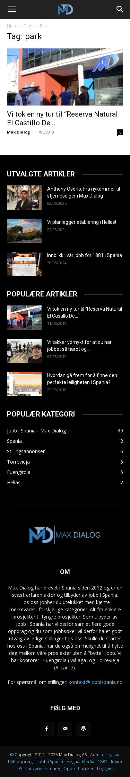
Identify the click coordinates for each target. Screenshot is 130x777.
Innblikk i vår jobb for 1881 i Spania (84, 255)
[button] (12, 9)
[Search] (120, 9)
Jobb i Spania (50, 762)
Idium (116, 762)
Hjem (12, 26)
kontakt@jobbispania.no (96, 682)
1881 (102, 762)
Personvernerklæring (39, 768)
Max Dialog (18, 132)
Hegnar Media (80, 762)
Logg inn (105, 768)
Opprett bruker (78, 768)
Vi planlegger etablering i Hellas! (81, 222)
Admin (96, 755)
